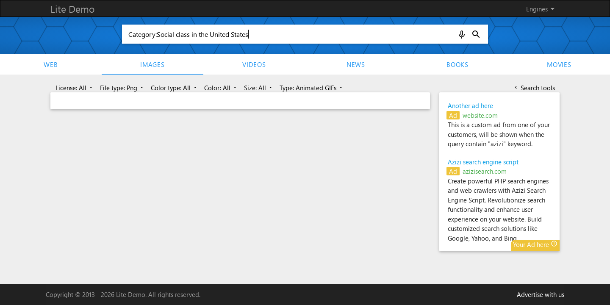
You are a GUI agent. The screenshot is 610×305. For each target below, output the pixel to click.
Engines (541, 8)
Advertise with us (540, 294)
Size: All (259, 87)
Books (457, 64)
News (356, 64)
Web (51, 64)
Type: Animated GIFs (312, 87)
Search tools (534, 87)
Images (152, 64)
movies (559, 64)
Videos (254, 64)
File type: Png (122, 87)
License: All (74, 87)
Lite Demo (72, 8)
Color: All (221, 87)
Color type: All (174, 87)
